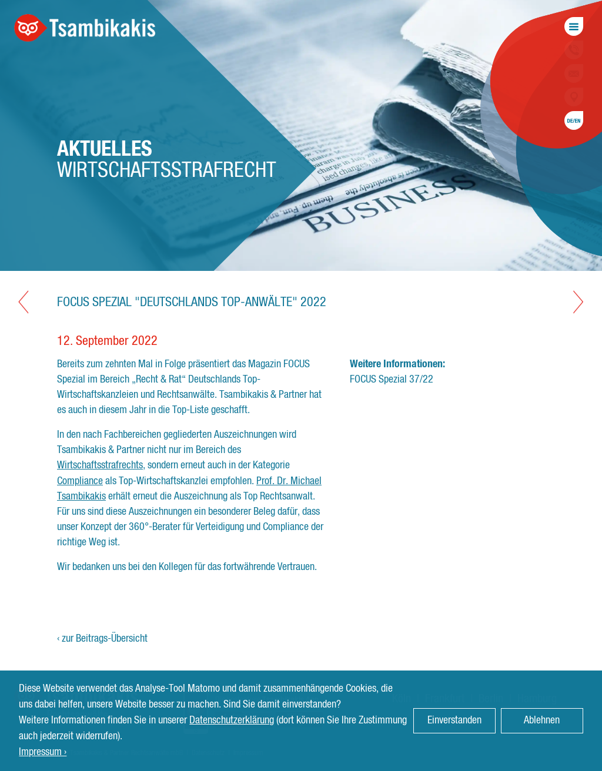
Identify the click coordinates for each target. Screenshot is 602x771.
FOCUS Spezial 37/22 (391, 379)
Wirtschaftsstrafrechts (100, 465)
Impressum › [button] (42, 752)
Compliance (80, 481)
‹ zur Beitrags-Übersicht (102, 638)
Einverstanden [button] (454, 720)
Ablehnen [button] (542, 720)
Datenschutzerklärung (231, 720)
